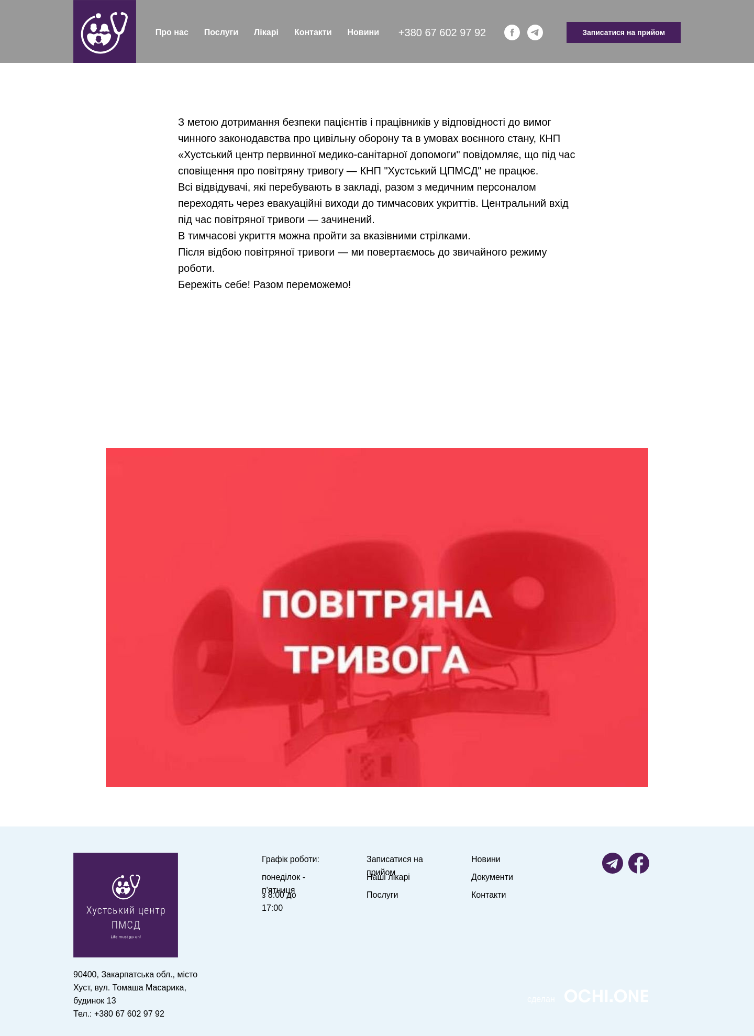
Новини (364, 32)
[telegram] (535, 32)
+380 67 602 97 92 (442, 32)
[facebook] (512, 32)
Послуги (221, 32)
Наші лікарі (388, 877)
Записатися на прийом (623, 32)
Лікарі (266, 32)
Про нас (172, 32)
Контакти (313, 32)
